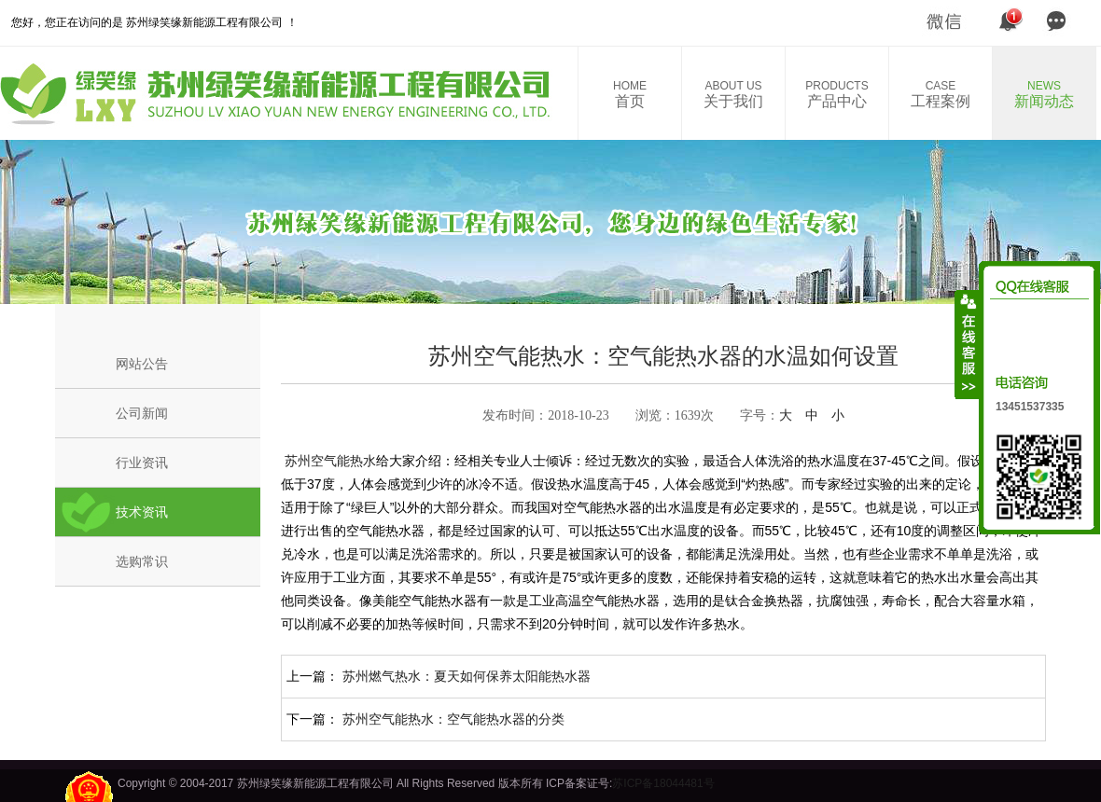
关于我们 (733, 94)
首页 (629, 94)
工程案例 (940, 94)
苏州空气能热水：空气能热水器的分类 (453, 719)
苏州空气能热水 (328, 460)
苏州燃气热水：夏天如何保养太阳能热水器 (466, 676)
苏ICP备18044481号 (663, 783)
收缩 (968, 344)
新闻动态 (1044, 94)
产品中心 (837, 94)
